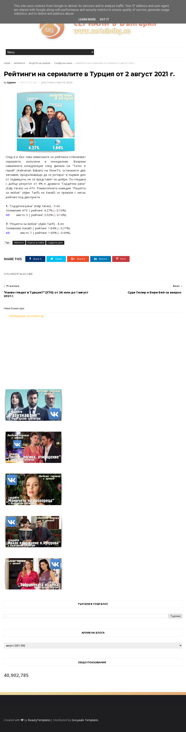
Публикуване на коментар (26, 316)
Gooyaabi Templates (85, 720)
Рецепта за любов (39, 63)
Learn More (87, 19)
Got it (104, 19)
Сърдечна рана (63, 63)
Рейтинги (19, 63)
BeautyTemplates (39, 720)
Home (7, 63)
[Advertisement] (93, 351)
